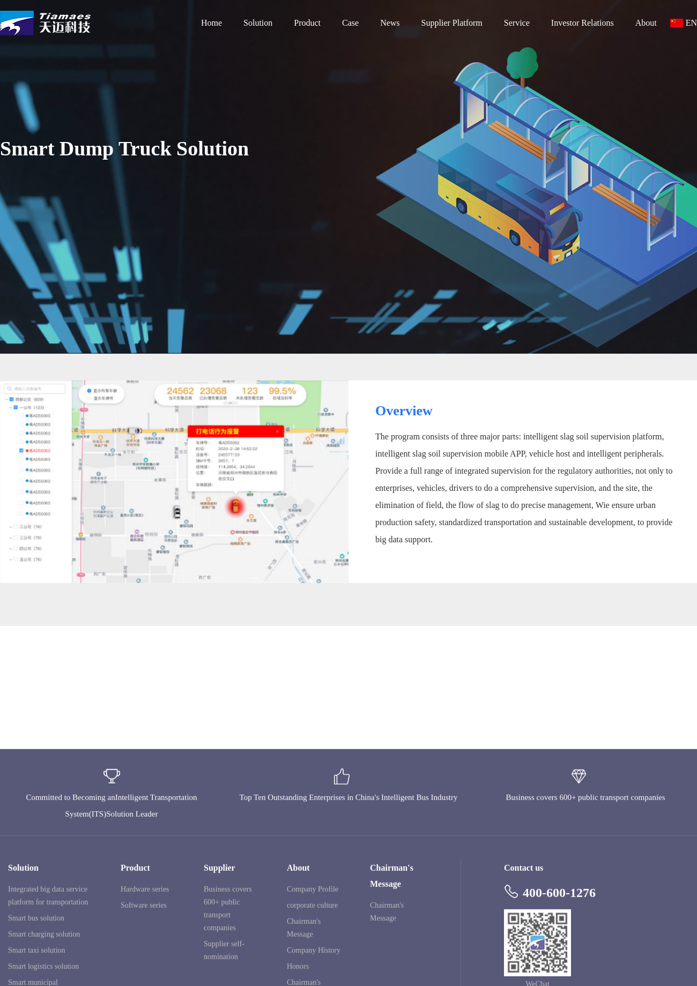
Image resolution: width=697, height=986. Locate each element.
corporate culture (312, 969)
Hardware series (145, 953)
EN (691, 22)
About (646, 22)
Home (211, 22)
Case (350, 22)
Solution (257, 22)
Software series (144, 969)
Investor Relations (582, 22)
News (389, 22)
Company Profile (312, 953)
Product (307, 22)
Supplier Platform (452, 22)
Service (517, 22)
